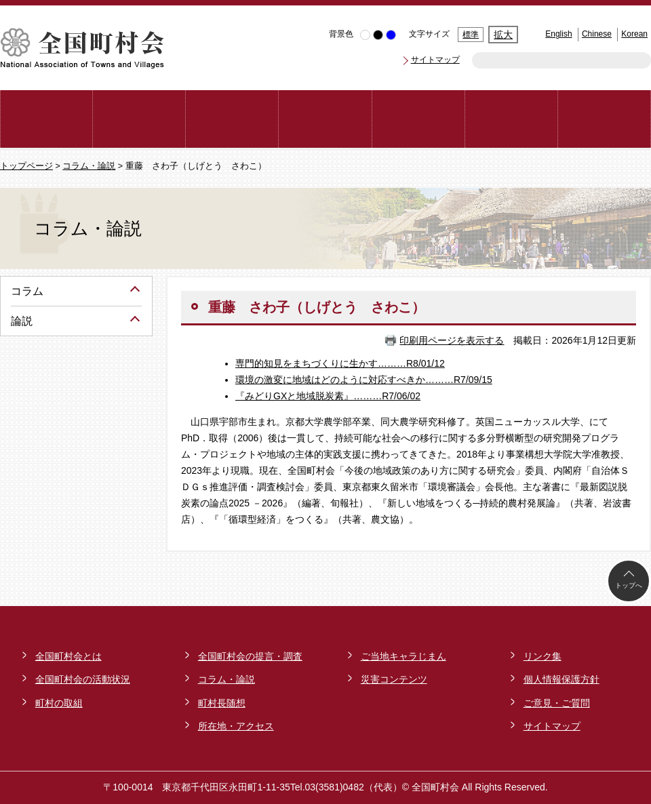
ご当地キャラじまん (403, 656)
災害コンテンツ (394, 679)
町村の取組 (59, 703)
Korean (634, 34)
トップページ (26, 166)
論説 (22, 321)
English (558, 34)
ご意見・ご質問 (557, 703)
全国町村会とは (68, 656)
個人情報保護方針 (561, 679)
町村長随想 (221, 703)
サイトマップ (435, 59)
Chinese (597, 34)
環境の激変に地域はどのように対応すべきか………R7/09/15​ (363, 379)
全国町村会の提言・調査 (250, 656)
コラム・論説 (88, 166)
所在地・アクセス (236, 726)
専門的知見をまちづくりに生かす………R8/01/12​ (340, 363)
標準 (470, 34)
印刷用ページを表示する (451, 340)
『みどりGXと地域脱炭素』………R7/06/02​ (327, 395)
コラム (27, 291)
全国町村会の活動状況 (82, 679)
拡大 (503, 34)
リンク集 (542, 656)
